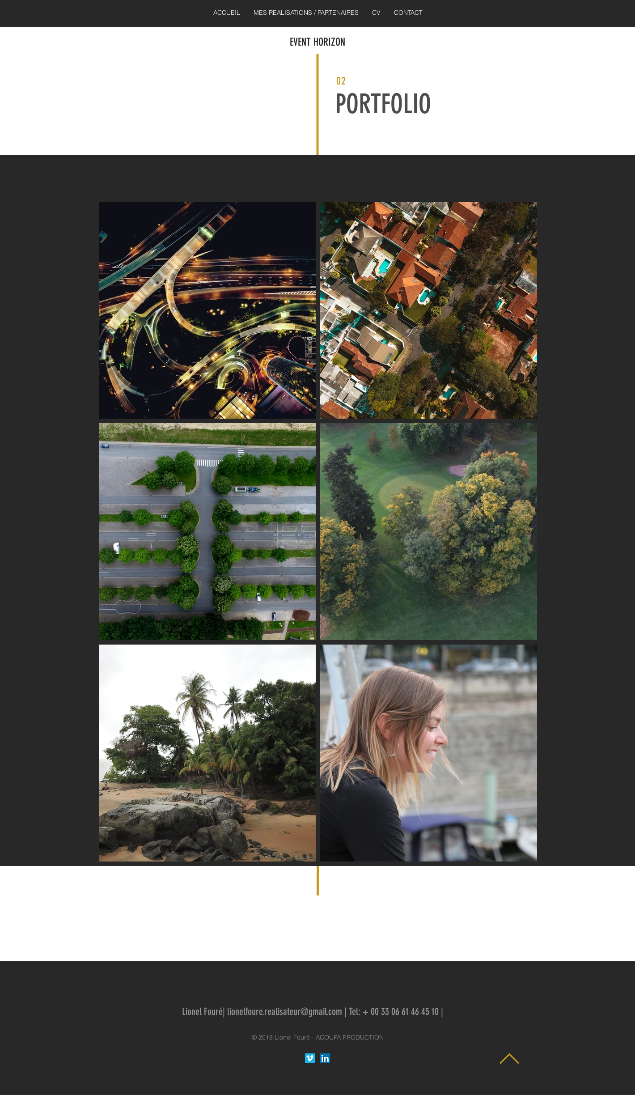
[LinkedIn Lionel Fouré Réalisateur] (325, 1058)
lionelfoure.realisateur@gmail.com (284, 1012)
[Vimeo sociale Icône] (310, 1058)
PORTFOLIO (383, 104)
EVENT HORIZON (317, 42)
